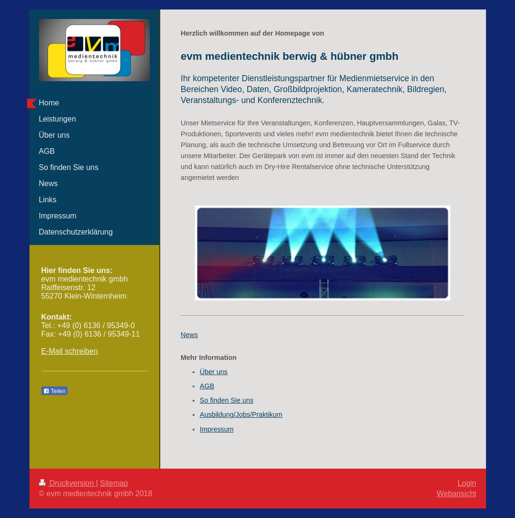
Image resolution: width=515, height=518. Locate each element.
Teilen (54, 391)
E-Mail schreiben (69, 351)
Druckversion (67, 483)
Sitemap (114, 483)
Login (466, 483)
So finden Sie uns (226, 400)
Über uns (213, 372)
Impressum (216, 429)
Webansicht (456, 494)
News (189, 335)
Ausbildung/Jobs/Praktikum (241, 414)
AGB (207, 386)
